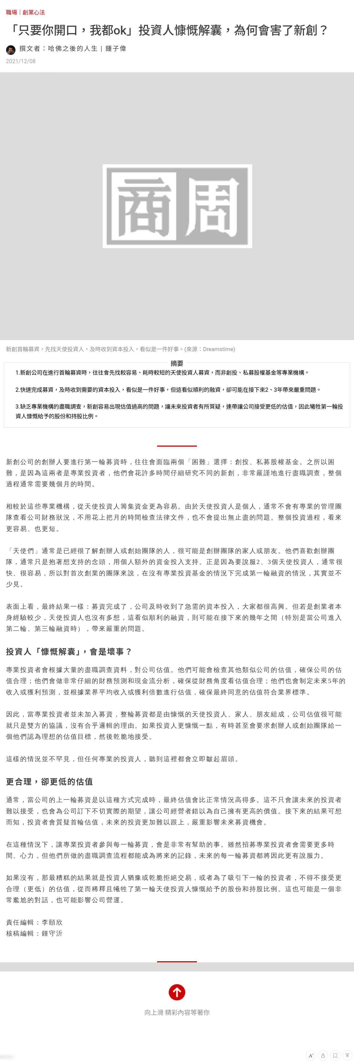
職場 (11, 12)
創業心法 (34, 12)
